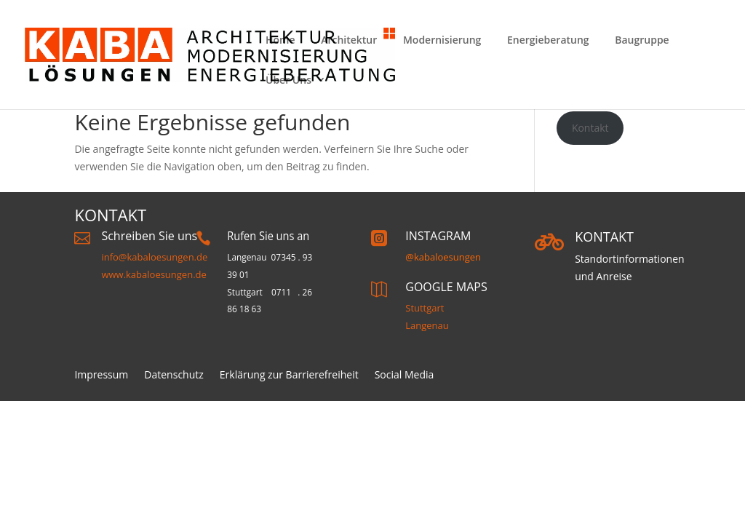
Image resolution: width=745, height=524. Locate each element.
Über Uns (288, 80)
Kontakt (590, 128)
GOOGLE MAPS (446, 287)
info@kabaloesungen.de (154, 256)
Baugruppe (642, 40)
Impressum (101, 375)
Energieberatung (548, 40)
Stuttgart (424, 307)
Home (280, 40)
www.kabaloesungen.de (153, 274)
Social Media (404, 375)
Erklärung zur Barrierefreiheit (289, 375)
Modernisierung (442, 40)
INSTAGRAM (438, 236)
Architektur (349, 40)
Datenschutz (173, 375)
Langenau (427, 325)
